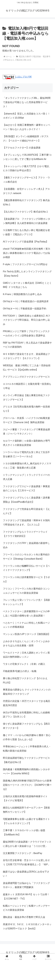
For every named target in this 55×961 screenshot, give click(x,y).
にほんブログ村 (17, 76)
